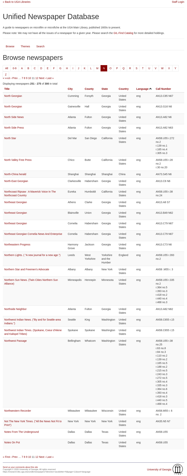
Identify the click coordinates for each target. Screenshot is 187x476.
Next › (42, 78)
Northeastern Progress (17, 244)
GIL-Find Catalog (123, 33)
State (104, 88)
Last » (50, 78)
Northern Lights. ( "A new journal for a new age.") (32, 255)
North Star (10, 138)
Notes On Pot (12, 442)
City (70, 88)
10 (29, 78)
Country (124, 88)
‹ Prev (14, 78)
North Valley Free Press (18, 159)
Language (142, 88)
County (89, 88)
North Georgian (13, 95)
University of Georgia (159, 469)
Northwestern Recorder (17, 410)
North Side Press (14, 127)
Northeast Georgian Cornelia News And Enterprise (33, 233)
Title (7, 88)
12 (36, 78)
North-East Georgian (16, 181)
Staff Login (178, 1)
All (6, 68)
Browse (10, 46)
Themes (25, 46)
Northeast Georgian (15, 202)
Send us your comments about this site (20, 467)
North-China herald (15, 174)
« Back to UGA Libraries (16, 1)
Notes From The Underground (21, 431)
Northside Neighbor (15, 309)
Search (40, 46)
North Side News (14, 117)
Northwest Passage (15, 340)
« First (6, 78)
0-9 (14, 68)
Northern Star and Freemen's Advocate (26, 269)
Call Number (163, 88)
